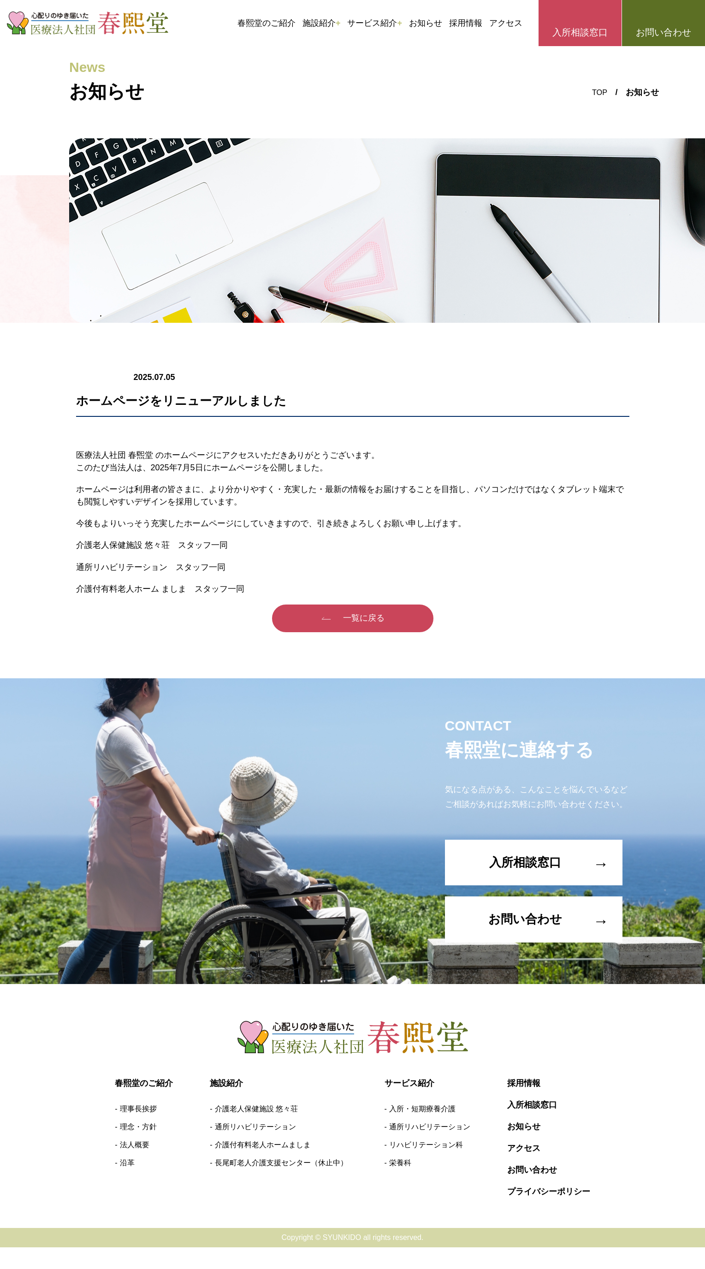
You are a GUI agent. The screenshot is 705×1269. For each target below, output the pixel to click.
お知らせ (425, 23)
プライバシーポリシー (548, 1213)
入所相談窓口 (580, 32)
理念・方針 (138, 1148)
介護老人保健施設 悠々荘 (256, 1130)
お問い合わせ (663, 32)
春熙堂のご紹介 (266, 23)
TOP (598, 92)
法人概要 (134, 1166)
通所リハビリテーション (255, 1148)
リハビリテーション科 (426, 1166)
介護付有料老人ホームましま (263, 1166)
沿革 (127, 1184)
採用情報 (465, 23)
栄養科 (400, 1184)
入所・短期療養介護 (422, 1130)
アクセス (505, 23)
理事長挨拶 (138, 1130)
